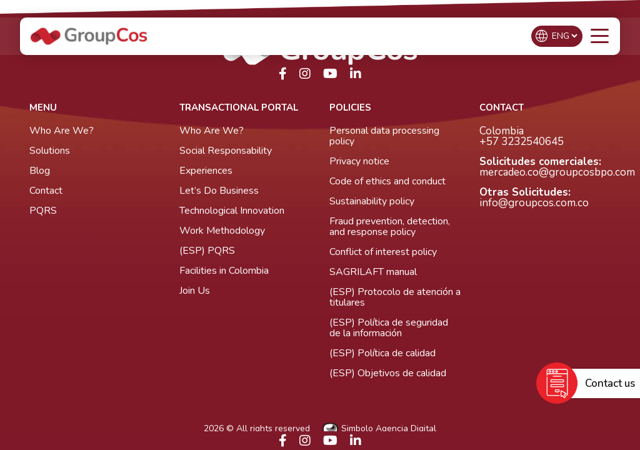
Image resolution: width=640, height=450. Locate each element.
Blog (39, 171)
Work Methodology (222, 231)
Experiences (205, 171)
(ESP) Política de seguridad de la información (388, 328)
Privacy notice (359, 161)
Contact (45, 191)
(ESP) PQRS (207, 251)
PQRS (43, 211)
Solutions (49, 151)
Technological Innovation (231, 211)
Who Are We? (61, 131)
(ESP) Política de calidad (382, 353)
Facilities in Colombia (224, 271)
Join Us (194, 291)
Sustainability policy (371, 201)
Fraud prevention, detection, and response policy (389, 226)
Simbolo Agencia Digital (379, 429)
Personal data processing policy (384, 136)
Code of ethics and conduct (387, 181)
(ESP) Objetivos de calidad (387, 373)
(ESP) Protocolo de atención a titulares (395, 297)
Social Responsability (225, 151)
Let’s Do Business (219, 191)
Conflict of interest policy (383, 252)
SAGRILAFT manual (373, 272)
